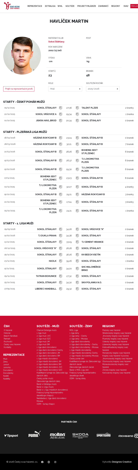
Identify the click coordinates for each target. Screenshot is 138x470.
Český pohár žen (77, 358)
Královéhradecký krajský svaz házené (115, 348)
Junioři (6, 364)
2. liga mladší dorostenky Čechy (84, 353)
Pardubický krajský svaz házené (116, 353)
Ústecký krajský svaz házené (114, 341)
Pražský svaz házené (111, 330)
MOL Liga (74, 330)
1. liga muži (41, 333)
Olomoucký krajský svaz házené (116, 361)
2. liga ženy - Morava (79, 339)
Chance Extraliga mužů (46, 330)
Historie (7, 333)
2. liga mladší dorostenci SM (49, 364)
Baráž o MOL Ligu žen (79, 370)
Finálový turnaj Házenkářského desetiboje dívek (83, 374)
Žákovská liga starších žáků (48, 381)
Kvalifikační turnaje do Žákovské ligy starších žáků (52, 374)
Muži (5, 359)
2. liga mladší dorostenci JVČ (49, 367)
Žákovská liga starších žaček (82, 367)
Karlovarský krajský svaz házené (116, 373)
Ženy (5, 362)
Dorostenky (8, 373)
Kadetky (6, 379)
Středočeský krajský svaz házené (116, 333)
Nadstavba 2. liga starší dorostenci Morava (51, 399)
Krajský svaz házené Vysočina (115, 356)
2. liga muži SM (43, 344)
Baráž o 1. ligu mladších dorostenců (52, 390)
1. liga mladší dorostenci (47, 358)
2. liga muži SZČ (44, 339)
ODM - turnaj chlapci (46, 404)
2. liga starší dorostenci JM (48, 353)
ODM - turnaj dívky (78, 378)
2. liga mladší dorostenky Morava (84, 356)
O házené (8, 330)
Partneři (7, 339)
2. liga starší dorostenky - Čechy (84, 344)
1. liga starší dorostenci (46, 347)
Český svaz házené (12, 344)
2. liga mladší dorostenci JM (49, 361)
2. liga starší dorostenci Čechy (50, 350)
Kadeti (6, 376)
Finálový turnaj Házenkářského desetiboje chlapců (50, 394)
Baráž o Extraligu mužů (46, 384)
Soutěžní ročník (94, 83)
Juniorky (7, 367)
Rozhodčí (8, 341)
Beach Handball (11, 336)
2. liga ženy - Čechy (78, 336)
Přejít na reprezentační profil (19, 89)
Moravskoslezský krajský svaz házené (115, 365)
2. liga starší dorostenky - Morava (84, 347)
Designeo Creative (122, 462)
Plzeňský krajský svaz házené (115, 339)
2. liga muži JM (43, 341)
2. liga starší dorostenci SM (48, 356)
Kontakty (7, 347)
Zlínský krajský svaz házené (114, 370)
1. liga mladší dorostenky (80, 350)
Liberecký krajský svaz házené (115, 344)
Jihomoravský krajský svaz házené (117, 358)
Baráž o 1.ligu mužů (45, 387)
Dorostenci (8, 370)
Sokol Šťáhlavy (56, 41)
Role (50, 83)
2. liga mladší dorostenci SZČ (49, 370)
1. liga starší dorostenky (80, 341)
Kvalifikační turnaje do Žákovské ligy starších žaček (85, 362)
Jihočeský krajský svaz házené (115, 336)
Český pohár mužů (45, 378)
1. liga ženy (74, 333)
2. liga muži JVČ (44, 336)
